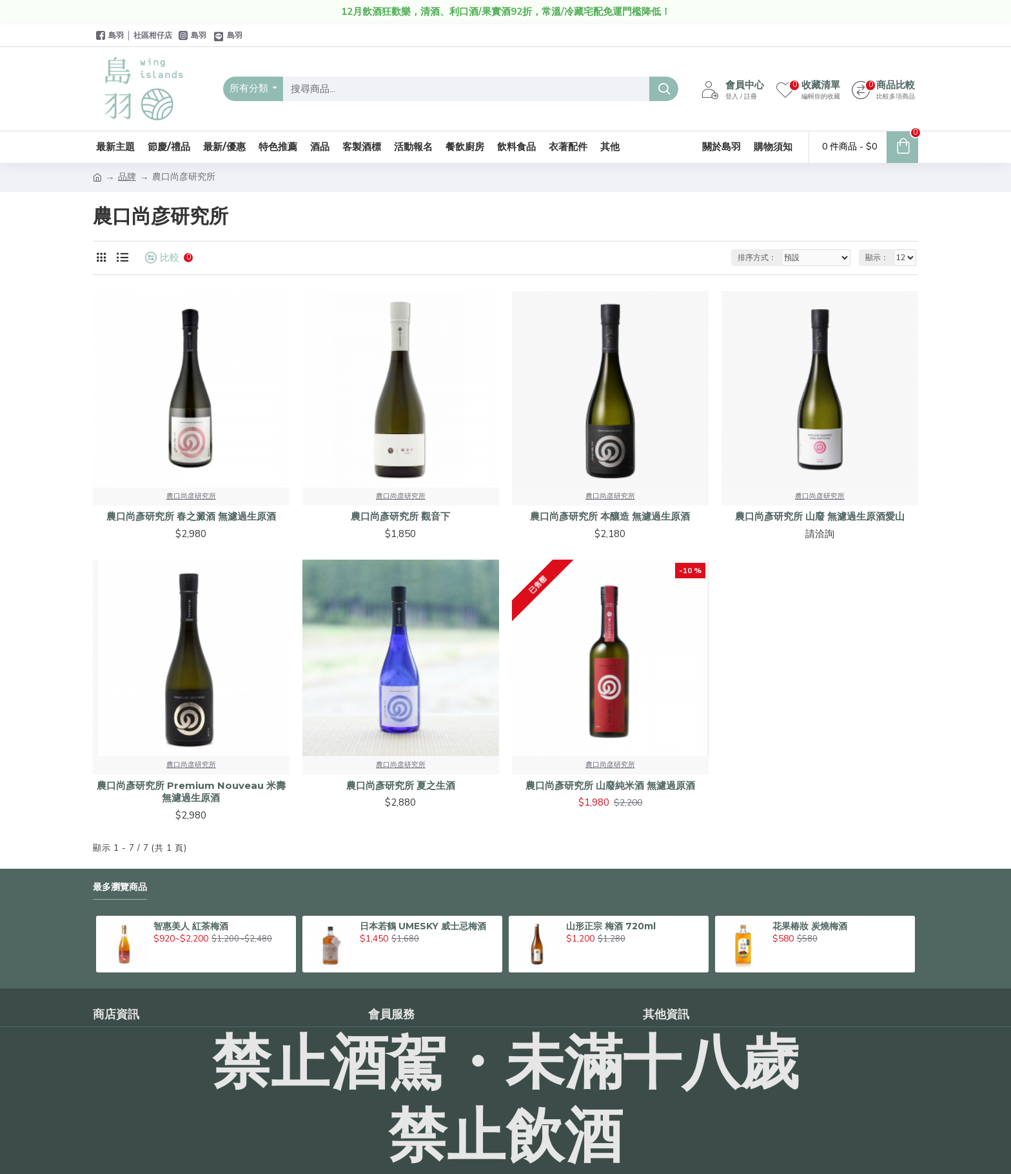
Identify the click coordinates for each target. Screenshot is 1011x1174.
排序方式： (757, 257)
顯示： (876, 257)
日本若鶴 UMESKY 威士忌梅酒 (423, 926)
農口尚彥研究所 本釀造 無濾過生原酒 (610, 516)
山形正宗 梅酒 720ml (611, 926)
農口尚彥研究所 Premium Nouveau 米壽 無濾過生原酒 (191, 791)
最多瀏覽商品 (120, 887)
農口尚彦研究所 (191, 496)
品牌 (127, 177)
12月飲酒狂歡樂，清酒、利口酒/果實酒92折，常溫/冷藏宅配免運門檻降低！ (506, 11)
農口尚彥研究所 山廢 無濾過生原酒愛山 (820, 516)
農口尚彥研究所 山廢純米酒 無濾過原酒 (610, 785)
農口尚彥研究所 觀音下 (400, 516)
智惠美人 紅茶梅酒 (190, 926)
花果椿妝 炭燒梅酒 (809, 926)
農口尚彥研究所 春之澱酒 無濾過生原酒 (191, 516)
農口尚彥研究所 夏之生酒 (400, 785)
